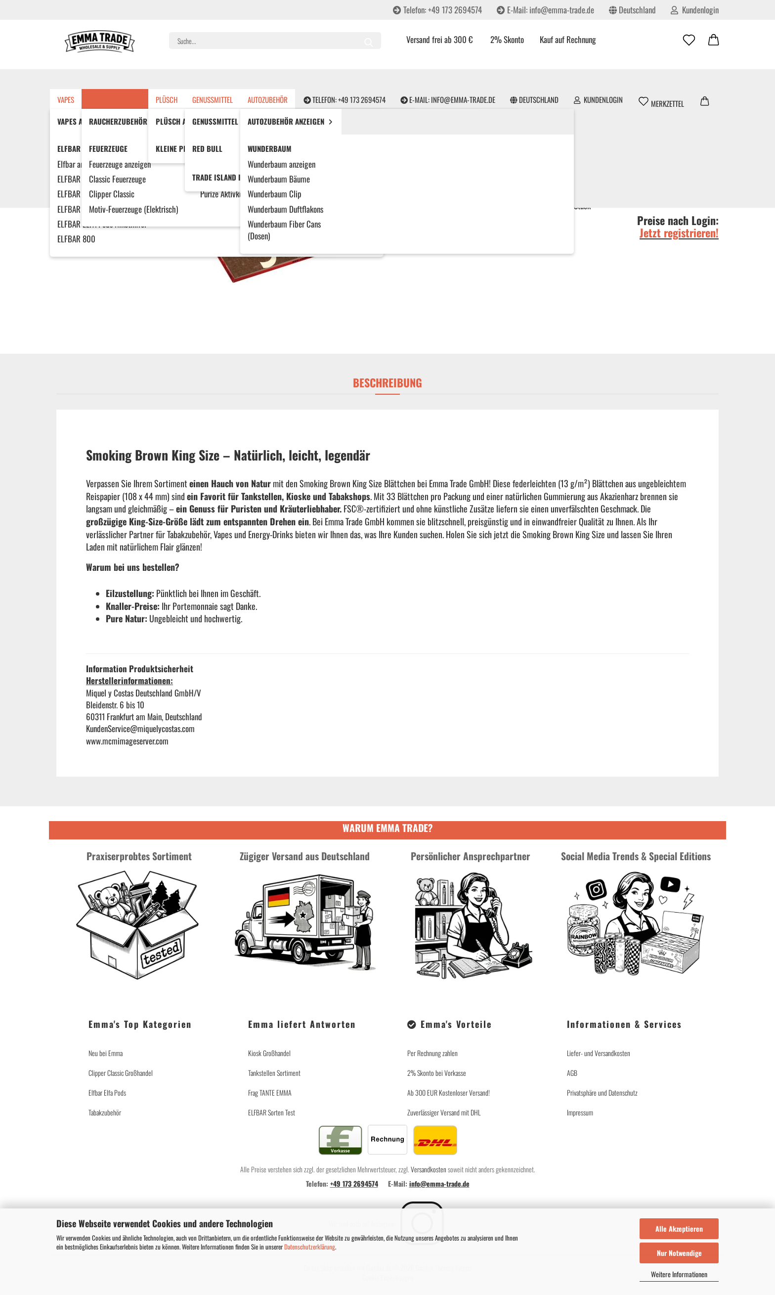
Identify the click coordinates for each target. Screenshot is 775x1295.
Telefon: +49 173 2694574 (437, 9)
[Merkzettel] (689, 40)
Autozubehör (291, 79)
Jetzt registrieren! (679, 232)
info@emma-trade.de (439, 1183)
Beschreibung (387, 382)
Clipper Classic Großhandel (120, 1072)
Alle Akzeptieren (679, 1228)
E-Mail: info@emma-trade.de (545, 9)
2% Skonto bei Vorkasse (436, 1072)
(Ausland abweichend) (608, 184)
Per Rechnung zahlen (432, 1053)
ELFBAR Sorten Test (271, 1112)
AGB (572, 1072)
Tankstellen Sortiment (274, 1072)
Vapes (89, 79)
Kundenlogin (695, 9)
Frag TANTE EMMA (270, 1092)
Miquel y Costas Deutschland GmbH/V (456, 128)
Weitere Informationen (679, 1274)
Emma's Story (699, 79)
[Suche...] (368, 40)
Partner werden (639, 79)
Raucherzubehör (138, 79)
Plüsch (190, 79)
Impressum (580, 1112)
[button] (713, 40)
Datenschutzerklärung (309, 1246)
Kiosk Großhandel (269, 1053)
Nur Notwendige (679, 1253)
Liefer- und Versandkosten (598, 1053)
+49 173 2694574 (354, 1183)
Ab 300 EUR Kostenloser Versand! (448, 1092)
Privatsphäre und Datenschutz (602, 1092)
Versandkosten (428, 1169)
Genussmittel (235, 79)
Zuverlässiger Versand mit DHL (443, 1112)
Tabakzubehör (104, 1112)
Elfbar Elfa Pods (107, 1092)
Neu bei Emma (105, 1053)
